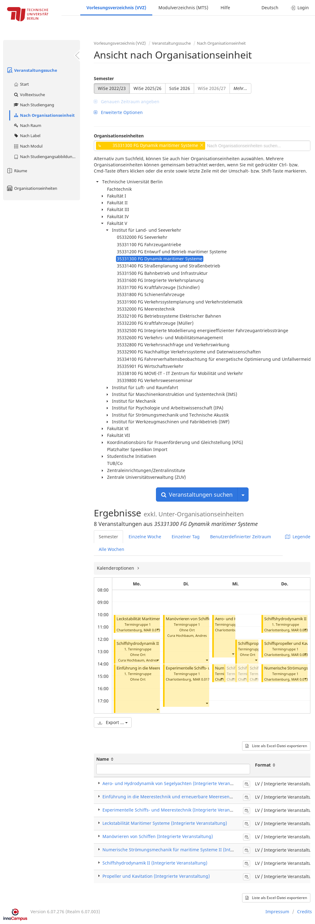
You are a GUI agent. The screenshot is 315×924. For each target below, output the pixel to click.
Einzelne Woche (145, 536)
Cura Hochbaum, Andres (138, 660)
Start (21, 84)
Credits (304, 911)
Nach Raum (27, 125)
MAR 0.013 (152, 630)
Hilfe (225, 7)
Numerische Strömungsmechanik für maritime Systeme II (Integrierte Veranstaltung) (190, 850)
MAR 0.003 (299, 630)
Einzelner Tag (186, 536)
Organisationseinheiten (31, 188)
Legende (297, 536)
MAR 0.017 (201, 679)
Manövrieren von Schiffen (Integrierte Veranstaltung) (157, 836)
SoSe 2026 (179, 88)
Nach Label (26, 135)
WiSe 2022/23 (112, 88)
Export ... (113, 722)
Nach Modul (27, 146)
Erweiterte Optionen (118, 112)
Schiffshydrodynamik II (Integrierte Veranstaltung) (154, 863)
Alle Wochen (111, 549)
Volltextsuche (29, 94)
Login (300, 7)
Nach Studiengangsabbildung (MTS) (46, 156)
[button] (157, 629)
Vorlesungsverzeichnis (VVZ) (116, 7)
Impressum (277, 911)
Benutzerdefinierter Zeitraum (240, 536)
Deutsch (269, 7)
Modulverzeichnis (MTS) (183, 7)
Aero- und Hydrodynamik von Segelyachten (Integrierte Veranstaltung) (175, 783)
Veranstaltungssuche (31, 70)
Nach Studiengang (33, 105)
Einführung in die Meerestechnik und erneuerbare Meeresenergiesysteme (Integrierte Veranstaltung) (208, 797)
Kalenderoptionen (116, 568)
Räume (16, 170)
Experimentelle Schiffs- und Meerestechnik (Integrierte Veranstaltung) (175, 810)
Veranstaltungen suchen (197, 494)
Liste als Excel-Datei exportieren (276, 745)
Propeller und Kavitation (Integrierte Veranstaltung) (156, 876)
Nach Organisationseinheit (44, 115)
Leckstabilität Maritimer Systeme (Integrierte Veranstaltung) (164, 823)
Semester (104, 78)
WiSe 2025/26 (147, 88)
